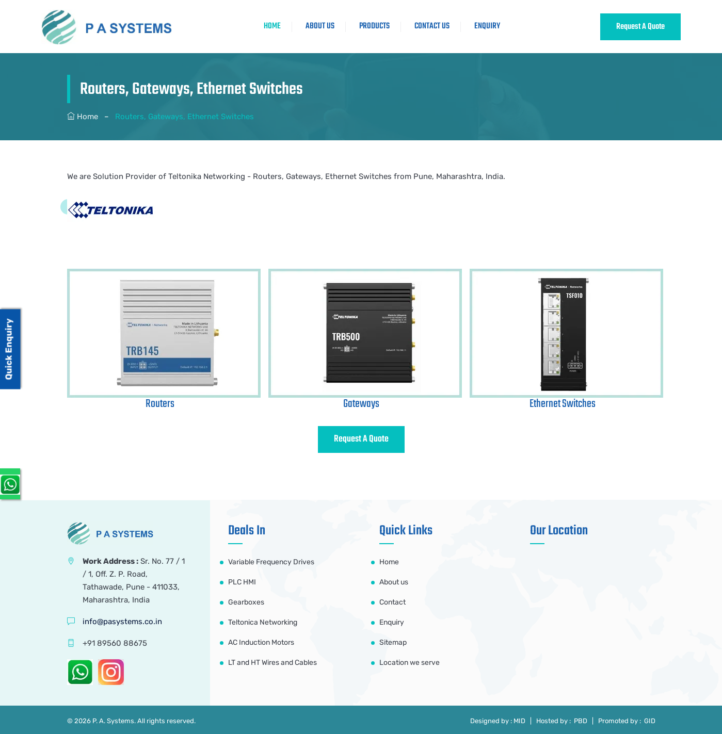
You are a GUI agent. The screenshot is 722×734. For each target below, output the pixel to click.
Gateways (361, 404)
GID (649, 721)
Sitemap (393, 642)
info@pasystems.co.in (122, 621)
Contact (392, 602)
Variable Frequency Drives (271, 562)
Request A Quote (640, 27)
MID (519, 721)
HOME (272, 26)
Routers (160, 404)
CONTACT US (432, 26)
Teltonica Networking (262, 622)
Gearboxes (246, 602)
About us (393, 582)
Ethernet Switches (563, 404)
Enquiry (487, 26)
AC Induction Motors (261, 642)
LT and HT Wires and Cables (272, 662)
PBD (580, 721)
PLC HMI (242, 582)
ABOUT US (320, 26)
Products (374, 26)
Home (87, 116)
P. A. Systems (113, 721)
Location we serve (409, 662)
